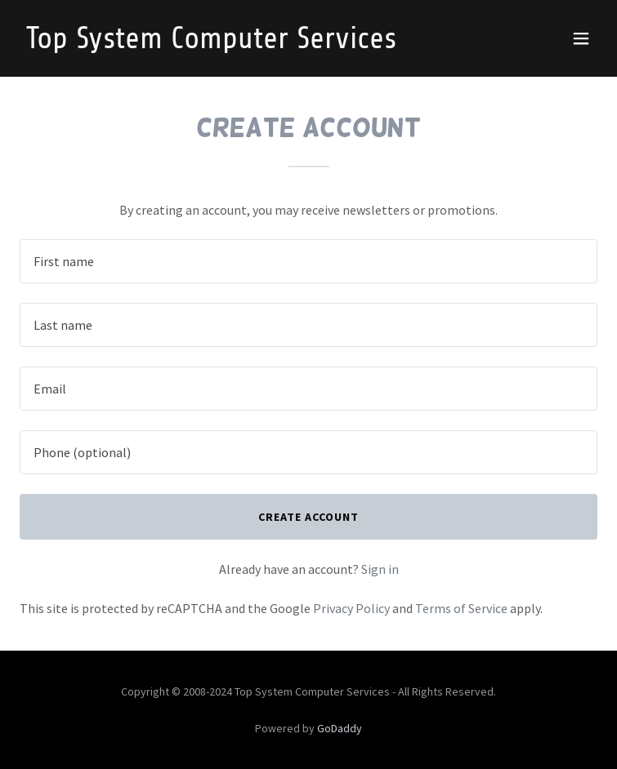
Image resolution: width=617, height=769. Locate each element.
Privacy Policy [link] (351, 608)
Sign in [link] (380, 569)
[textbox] (308, 261)
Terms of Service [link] (461, 608)
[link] (222, 43)
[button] (581, 38)
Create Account (308, 516)
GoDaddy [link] (339, 728)
